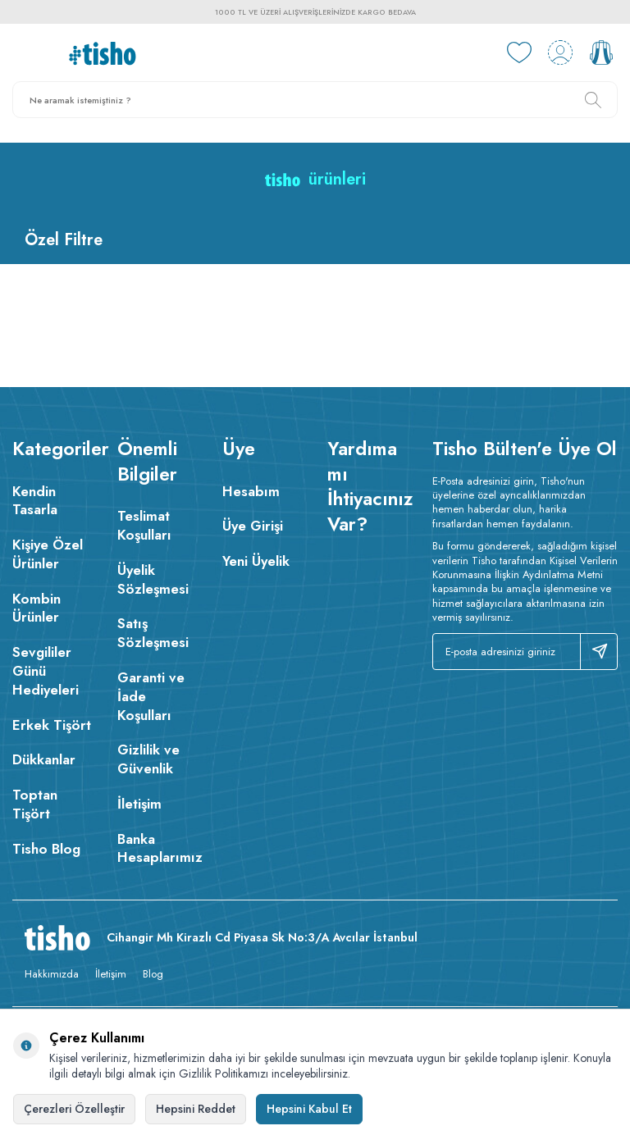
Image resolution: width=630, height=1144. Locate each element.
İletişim (139, 804)
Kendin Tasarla (34, 500)
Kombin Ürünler (36, 608)
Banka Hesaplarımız (157, 848)
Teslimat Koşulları (144, 525)
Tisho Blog (46, 849)
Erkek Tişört (51, 725)
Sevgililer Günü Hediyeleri (45, 671)
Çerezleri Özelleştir (74, 1109)
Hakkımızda (52, 974)
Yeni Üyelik (256, 561)
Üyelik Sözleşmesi (153, 579)
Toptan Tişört (34, 804)
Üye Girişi (252, 526)
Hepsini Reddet (195, 1109)
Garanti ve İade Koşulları (151, 696)
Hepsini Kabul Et (309, 1109)
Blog (153, 974)
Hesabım (251, 491)
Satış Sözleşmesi (153, 632)
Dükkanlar (43, 759)
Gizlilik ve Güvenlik (148, 759)
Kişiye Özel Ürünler (47, 554)
